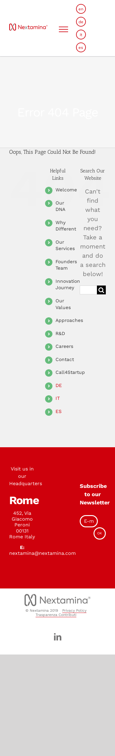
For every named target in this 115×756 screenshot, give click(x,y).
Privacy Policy (74, 610)
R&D (60, 333)
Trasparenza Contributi (56, 615)
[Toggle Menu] (63, 29)
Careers (64, 346)
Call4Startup (70, 372)
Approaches (69, 320)
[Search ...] (88, 290)
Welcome (66, 190)
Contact (65, 359)
